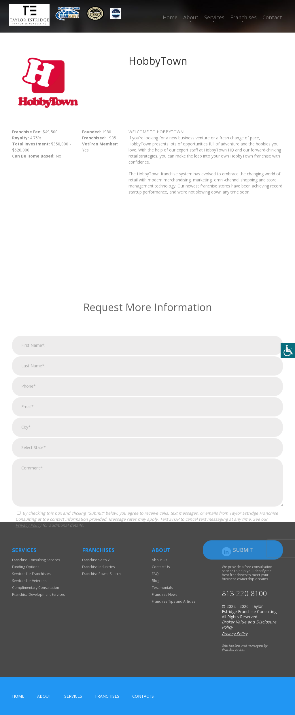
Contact (272, 17)
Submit (243, 624)
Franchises (243, 17)
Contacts (143, 696)
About (190, 17)
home (18, 696)
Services (214, 17)
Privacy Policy (28, 600)
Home (170, 17)
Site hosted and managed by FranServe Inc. (244, 647)
